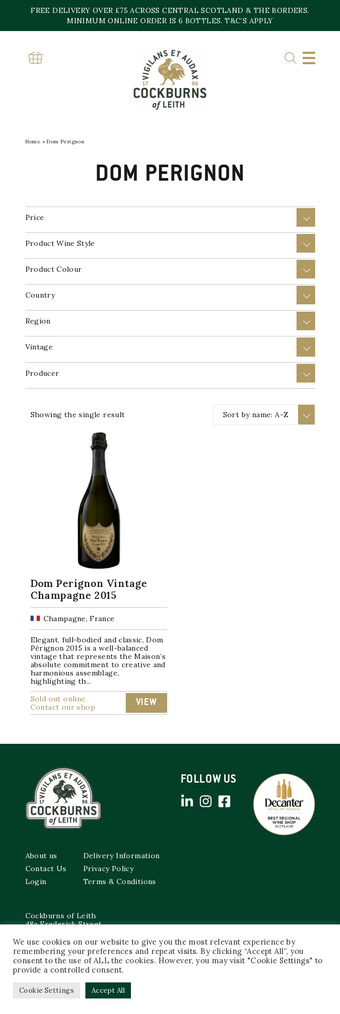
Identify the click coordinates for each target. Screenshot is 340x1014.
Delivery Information (121, 855)
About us (41, 855)
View (146, 703)
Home (33, 141)
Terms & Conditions (119, 881)
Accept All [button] (108, 990)
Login (36, 881)
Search (291, 58)
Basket (35, 58)
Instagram (206, 801)
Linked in (187, 801)
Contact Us (46, 868)
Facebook (224, 801)
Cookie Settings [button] (46, 990)
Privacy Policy (108, 868)
